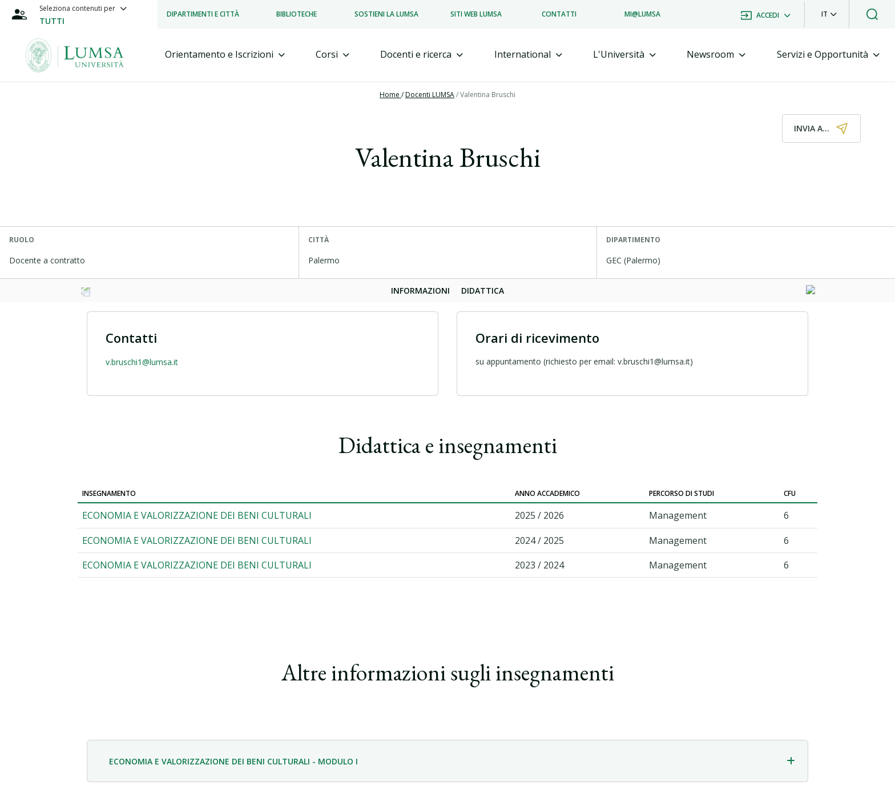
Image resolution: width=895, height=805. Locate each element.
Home (390, 94)
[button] (829, 14)
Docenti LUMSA (429, 94)
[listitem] (203, 14)
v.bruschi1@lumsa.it (142, 362)
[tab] (225, 55)
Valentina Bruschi (487, 94)
